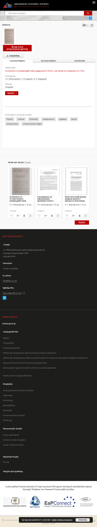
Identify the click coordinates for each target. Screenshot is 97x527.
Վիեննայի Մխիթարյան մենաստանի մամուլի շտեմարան (29, 353)
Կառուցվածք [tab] (79, 61)
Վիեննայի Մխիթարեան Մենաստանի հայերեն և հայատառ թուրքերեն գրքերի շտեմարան (45, 358)
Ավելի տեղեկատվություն (62, 520)
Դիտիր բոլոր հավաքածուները (17, 375)
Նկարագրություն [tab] (17, 61)
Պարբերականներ (11, 348)
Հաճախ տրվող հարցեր (14, 440)
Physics (10, 119)
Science (21, 119)
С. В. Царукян (27, 79)
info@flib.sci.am (10, 281)
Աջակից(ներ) (9, 405)
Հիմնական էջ (9, 323)
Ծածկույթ (7, 420)
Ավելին (81, 222)
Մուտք (6, 462)
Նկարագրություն (11, 435)
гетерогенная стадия (32, 124)
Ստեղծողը (8, 400)
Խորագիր (7, 410)
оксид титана (12, 124)
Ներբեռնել (12, 55)
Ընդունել (83, 520)
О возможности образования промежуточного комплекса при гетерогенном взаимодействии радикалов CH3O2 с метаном (46, 199)
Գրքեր (6, 338)
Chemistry (33, 119)
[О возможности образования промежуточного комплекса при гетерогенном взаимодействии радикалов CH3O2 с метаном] (48, 181)
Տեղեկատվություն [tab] (48, 61)
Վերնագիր (8, 395)
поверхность (48, 119)
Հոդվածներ (8, 343)
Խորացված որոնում (75, 18)
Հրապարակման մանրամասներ (18, 390)
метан (74, 119)
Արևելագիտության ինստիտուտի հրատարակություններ (29, 368)
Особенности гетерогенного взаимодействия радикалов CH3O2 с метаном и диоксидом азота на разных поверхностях (20, 199)
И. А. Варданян (40, 79)
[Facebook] (4, 298)
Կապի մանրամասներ (13, 445)
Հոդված (9, 87)
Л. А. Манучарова (12, 79)
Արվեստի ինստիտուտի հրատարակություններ (25, 363)
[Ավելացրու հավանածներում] (92, 25)
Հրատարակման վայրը (14, 415)
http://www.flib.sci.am (12, 293)
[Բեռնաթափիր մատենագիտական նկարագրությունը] (17, 216)
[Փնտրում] (88, 13)
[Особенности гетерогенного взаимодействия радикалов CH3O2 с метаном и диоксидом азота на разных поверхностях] (21, 181)
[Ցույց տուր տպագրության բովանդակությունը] (24, 216)
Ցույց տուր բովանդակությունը (17, 48)
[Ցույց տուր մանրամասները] (30, 216)
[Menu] (93, 2)
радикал (62, 119)
